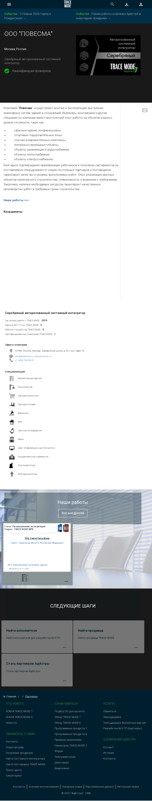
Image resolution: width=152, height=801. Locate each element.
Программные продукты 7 (71, 728)
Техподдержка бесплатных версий (124, 722)
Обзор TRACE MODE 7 (68, 717)
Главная (9, 696)
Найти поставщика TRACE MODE (25, 764)
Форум (59, 751)
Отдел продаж (15, 747)
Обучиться (109, 711)
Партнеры (31, 696)
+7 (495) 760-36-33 (24, 360)
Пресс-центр (14, 770)
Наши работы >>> (16, 200)
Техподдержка (112, 717)
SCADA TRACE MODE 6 (19, 717)
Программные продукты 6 (71, 734)
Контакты (12, 741)
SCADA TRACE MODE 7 (19, 711)
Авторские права (128, 787)
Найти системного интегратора (25, 758)
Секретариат (14, 775)
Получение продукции (19, 753)
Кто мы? (108, 747)
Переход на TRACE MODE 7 (71, 745)
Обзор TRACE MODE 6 (68, 722)
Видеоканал (62, 768)
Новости (11, 722)
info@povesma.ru (24, 356)
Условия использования (44, 787)
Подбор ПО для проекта (70, 711)
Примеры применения (68, 739)
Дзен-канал (62, 762)
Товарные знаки (72, 787)
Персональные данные (100, 787)
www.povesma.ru (42, 356)
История (108, 753)
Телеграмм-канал (65, 756)
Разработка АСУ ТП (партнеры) (122, 728)
